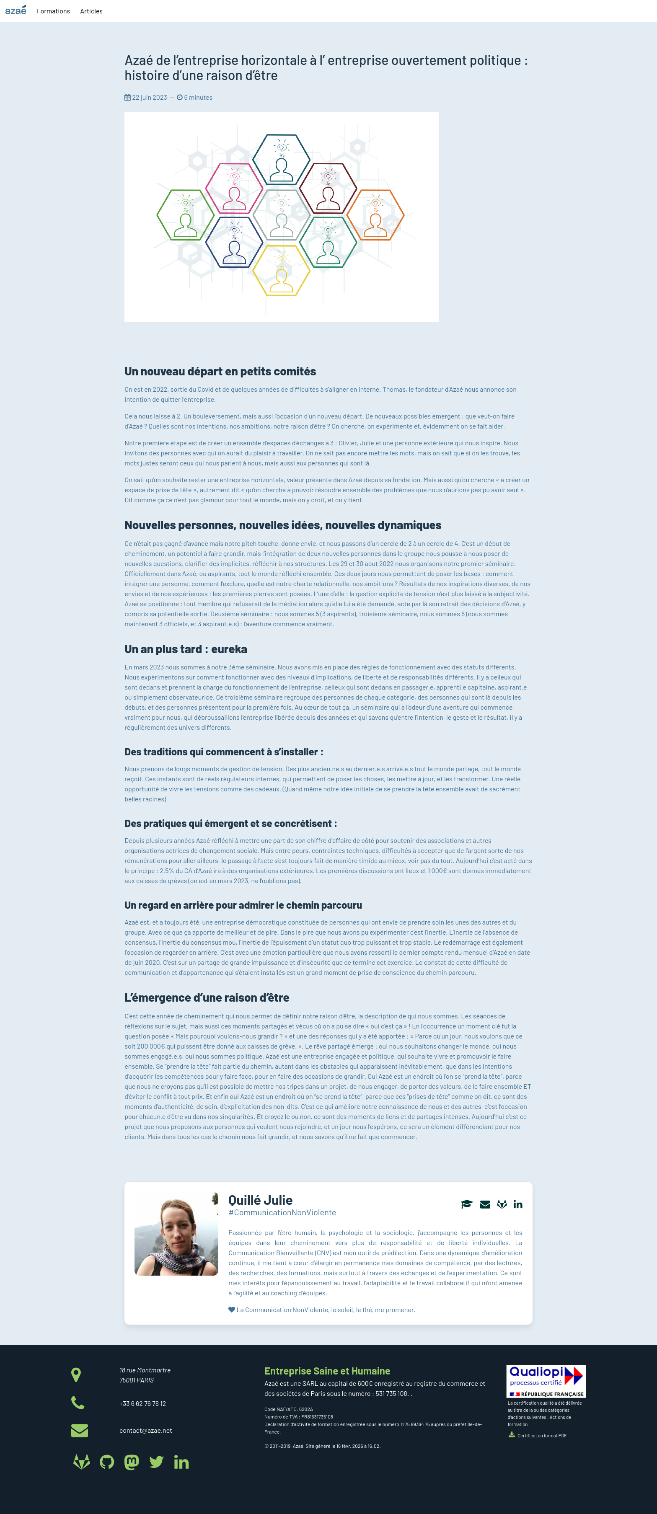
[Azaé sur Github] (108, 1461)
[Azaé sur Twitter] (158, 1461)
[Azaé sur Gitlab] (83, 1461)
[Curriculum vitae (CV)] (466, 1205)
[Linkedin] (518, 1205)
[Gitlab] (502, 1205)
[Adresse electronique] (485, 1205)
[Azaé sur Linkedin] (181, 1461)
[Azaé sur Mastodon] (133, 1461)
